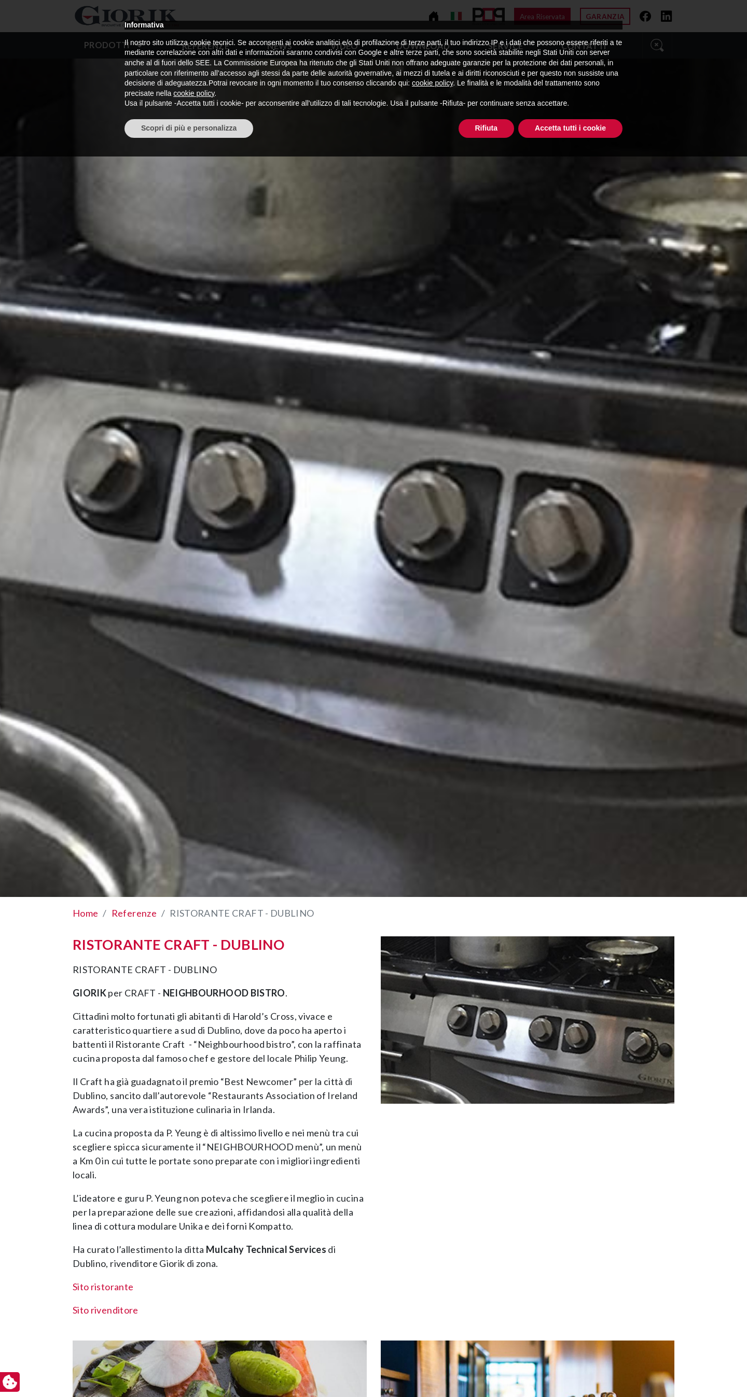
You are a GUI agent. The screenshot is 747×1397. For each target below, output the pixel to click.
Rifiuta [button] (486, 1368)
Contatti (584, 46)
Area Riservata (542, 16)
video (344, 46)
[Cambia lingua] (456, 16)
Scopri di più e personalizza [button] (189, 1368)
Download (423, 46)
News (279, 46)
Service (505, 46)
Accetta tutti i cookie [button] (570, 1368)
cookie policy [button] (432, 1324)
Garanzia (605, 16)
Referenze (205, 46)
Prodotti (107, 45)
